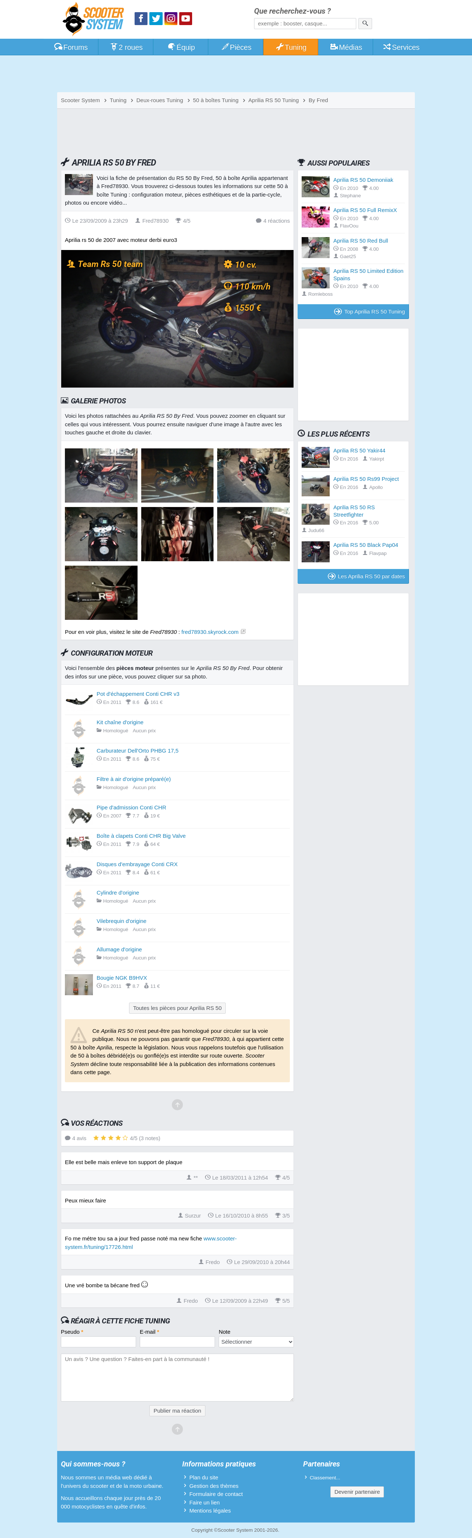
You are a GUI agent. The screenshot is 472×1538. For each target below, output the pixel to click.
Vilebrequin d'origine (121, 921)
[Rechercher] (365, 23)
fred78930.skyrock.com (210, 632)
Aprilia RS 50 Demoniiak (363, 180)
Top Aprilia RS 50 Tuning (369, 311)
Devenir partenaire (357, 1492)
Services (401, 47)
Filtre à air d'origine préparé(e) (134, 779)
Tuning (291, 47)
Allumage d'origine (119, 949)
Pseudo (72, 1332)
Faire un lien (204, 1502)
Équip (181, 47)
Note (224, 1332)
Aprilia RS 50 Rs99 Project (366, 479)
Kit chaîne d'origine (120, 722)
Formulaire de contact (216, 1494)
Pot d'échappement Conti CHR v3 (138, 694)
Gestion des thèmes (213, 1486)
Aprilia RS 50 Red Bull (360, 240)
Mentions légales (210, 1510)
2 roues (126, 47)
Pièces (236, 47)
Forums (71, 47)
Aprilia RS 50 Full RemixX (365, 210)
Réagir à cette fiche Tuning (120, 1320)
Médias (346, 47)
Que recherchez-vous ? (292, 11)
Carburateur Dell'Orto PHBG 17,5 (137, 750)
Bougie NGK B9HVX (122, 978)
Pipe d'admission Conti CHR (131, 807)
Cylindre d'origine (118, 892)
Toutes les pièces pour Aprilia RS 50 (177, 1008)
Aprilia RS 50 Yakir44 (359, 450)
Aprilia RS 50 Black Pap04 (365, 545)
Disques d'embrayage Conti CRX (137, 864)
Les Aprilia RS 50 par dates (366, 576)
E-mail (149, 1332)
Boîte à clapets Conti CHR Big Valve (141, 836)
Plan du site (203, 1477)
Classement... (325, 1477)
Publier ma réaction (177, 1410)
